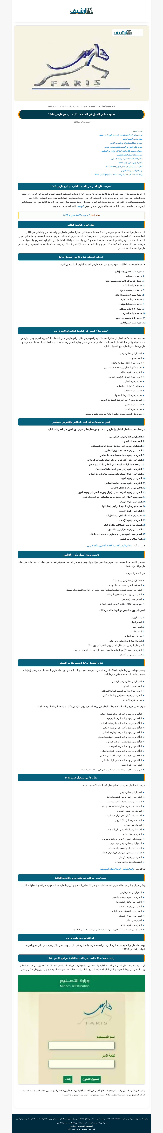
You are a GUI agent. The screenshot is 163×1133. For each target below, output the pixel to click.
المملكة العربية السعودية (97, 106)
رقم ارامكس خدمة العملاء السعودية (117, 868)
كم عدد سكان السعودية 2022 (76, 215)
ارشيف (80, 206)
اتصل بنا (73, 1126)
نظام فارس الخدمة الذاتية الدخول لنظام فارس (109, 545)
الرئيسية (111, 106)
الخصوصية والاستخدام (85, 1126)
